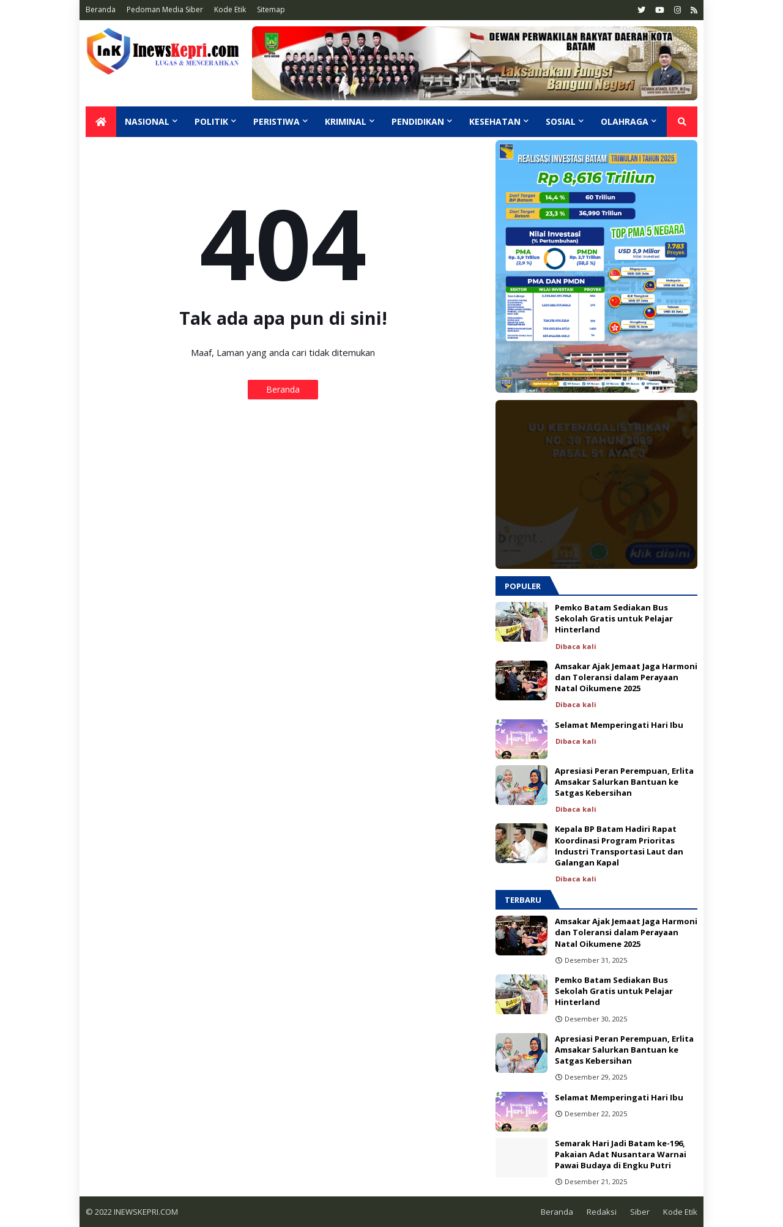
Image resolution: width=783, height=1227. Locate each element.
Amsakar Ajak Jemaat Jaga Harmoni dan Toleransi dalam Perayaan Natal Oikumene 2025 (626, 677)
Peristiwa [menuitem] (276, 121)
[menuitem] (101, 121)
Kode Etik (230, 9)
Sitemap (271, 9)
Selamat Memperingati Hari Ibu (619, 724)
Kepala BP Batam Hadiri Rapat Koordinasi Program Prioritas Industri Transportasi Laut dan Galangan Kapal (619, 845)
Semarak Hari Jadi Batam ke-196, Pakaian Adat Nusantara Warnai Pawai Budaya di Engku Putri (620, 1154)
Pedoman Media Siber (165, 9)
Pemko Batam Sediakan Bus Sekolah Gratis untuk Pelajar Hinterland (614, 618)
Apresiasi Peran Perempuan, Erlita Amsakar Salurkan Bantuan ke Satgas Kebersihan (624, 781)
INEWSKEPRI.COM (145, 1211)
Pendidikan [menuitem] (418, 121)
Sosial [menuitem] (561, 121)
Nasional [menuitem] (147, 121)
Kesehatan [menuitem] (495, 121)
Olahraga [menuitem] (624, 121)
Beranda (101, 9)
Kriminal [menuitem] (345, 121)
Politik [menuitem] (211, 121)
